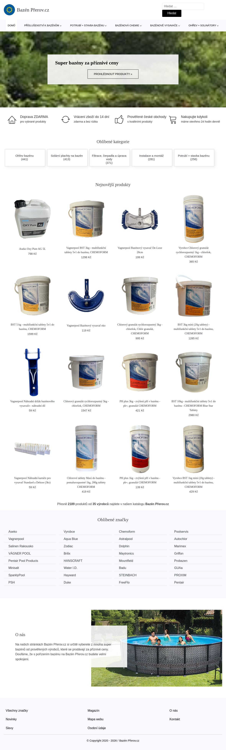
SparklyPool (17, 575)
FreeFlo (126, 582)
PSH (12, 582)
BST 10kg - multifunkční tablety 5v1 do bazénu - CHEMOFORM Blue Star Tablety (193, 406)
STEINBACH (129, 575)
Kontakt (175, 719)
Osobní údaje (97, 727)
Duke (68, 582)
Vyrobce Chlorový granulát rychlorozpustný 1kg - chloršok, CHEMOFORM (193, 252)
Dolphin (126, 546)
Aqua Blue (72, 539)
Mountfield (128, 560)
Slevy (9, 727)
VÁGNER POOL (20, 553)
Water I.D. (71, 567)
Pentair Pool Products (23, 560)
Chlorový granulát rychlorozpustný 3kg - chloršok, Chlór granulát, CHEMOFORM (139, 329)
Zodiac (69, 546)
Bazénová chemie (127, 25)
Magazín (93, 710)
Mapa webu (96, 719)
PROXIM (183, 575)
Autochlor (183, 539)
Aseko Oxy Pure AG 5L (32, 248)
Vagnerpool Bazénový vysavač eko (86, 325)
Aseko (13, 531)
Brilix (68, 553)
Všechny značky (17, 710)
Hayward (71, 575)
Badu (124, 567)
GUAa (181, 567)
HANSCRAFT (74, 560)
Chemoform (129, 531)
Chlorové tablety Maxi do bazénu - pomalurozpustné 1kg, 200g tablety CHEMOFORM (86, 482)
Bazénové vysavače (164, 25)
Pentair (182, 582)
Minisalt (14, 567)
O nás (174, 710)
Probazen (183, 560)
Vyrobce (70, 531)
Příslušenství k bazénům (41, 25)
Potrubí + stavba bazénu (87, 25)
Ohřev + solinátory (202, 25)
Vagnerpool (16, 539)
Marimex (182, 546)
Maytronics (128, 553)
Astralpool (127, 539)
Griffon (181, 553)
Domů (11, 25)
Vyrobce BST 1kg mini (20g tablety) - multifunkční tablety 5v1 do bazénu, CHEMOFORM (194, 482)
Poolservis (184, 531)
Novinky (11, 719)
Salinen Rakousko (21, 546)
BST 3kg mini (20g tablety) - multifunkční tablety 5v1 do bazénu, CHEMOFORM (194, 329)
